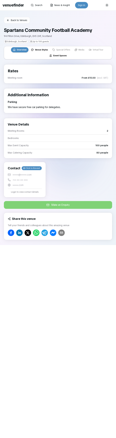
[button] (25, 179)
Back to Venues (17, 20)
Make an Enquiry (58, 205)
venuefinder (13, 5)
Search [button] (36, 5)
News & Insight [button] (60, 5)
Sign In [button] (81, 5)
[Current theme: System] (106, 5)
